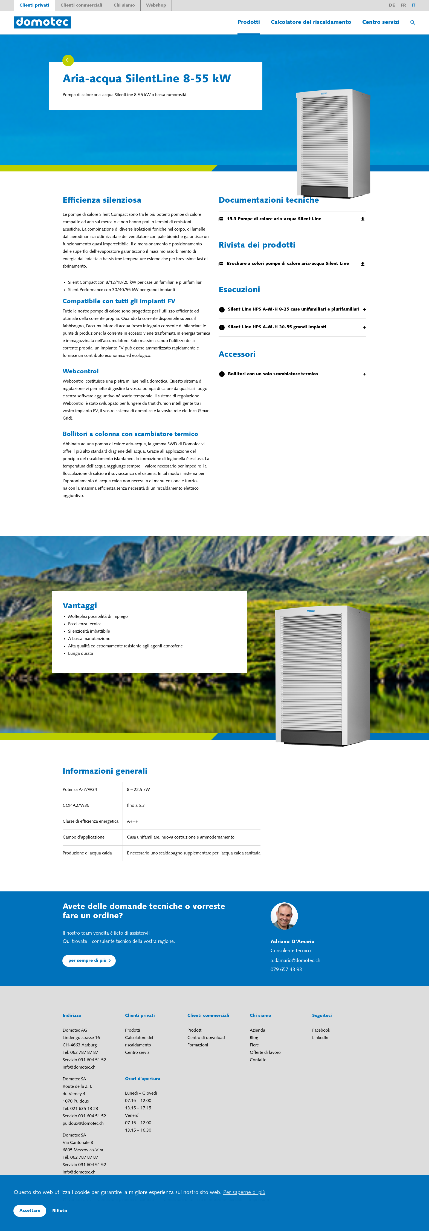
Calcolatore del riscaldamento (311, 22)
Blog (254, 1038)
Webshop (156, 5)
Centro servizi (380, 22)
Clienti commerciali (81, 5)
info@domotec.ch (79, 1067)
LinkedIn (320, 1038)
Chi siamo (124, 5)
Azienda (257, 1030)
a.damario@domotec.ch (295, 960)
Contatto (258, 1060)
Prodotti (248, 22)
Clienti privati (34, 5)
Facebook (321, 1030)
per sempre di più (87, 961)
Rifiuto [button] (59, 1211)
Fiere (254, 1045)
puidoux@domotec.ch (83, 1123)
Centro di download (206, 1038)
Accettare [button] (29, 1211)
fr (403, 5)
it (413, 5)
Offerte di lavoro (265, 1053)
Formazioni (197, 1045)
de (392, 5)
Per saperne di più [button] (244, 1192)
